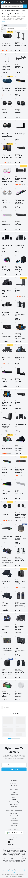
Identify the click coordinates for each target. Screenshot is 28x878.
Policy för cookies (21, 870)
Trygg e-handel (14, 804)
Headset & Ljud (15, 10)
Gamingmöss (14, 813)
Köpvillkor (14, 785)
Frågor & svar (14, 783)
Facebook (10, 839)
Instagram (11, 844)
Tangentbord (14, 816)
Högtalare (23, 10)
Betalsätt (14, 799)
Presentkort (14, 806)
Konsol (14, 818)
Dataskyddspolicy (14, 802)
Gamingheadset (14, 823)
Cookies (14, 792)
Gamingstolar (14, 820)
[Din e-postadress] (14, 765)
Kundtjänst (14, 780)
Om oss (14, 797)
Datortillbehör (7, 10)
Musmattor (14, 825)
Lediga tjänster (14, 794)
